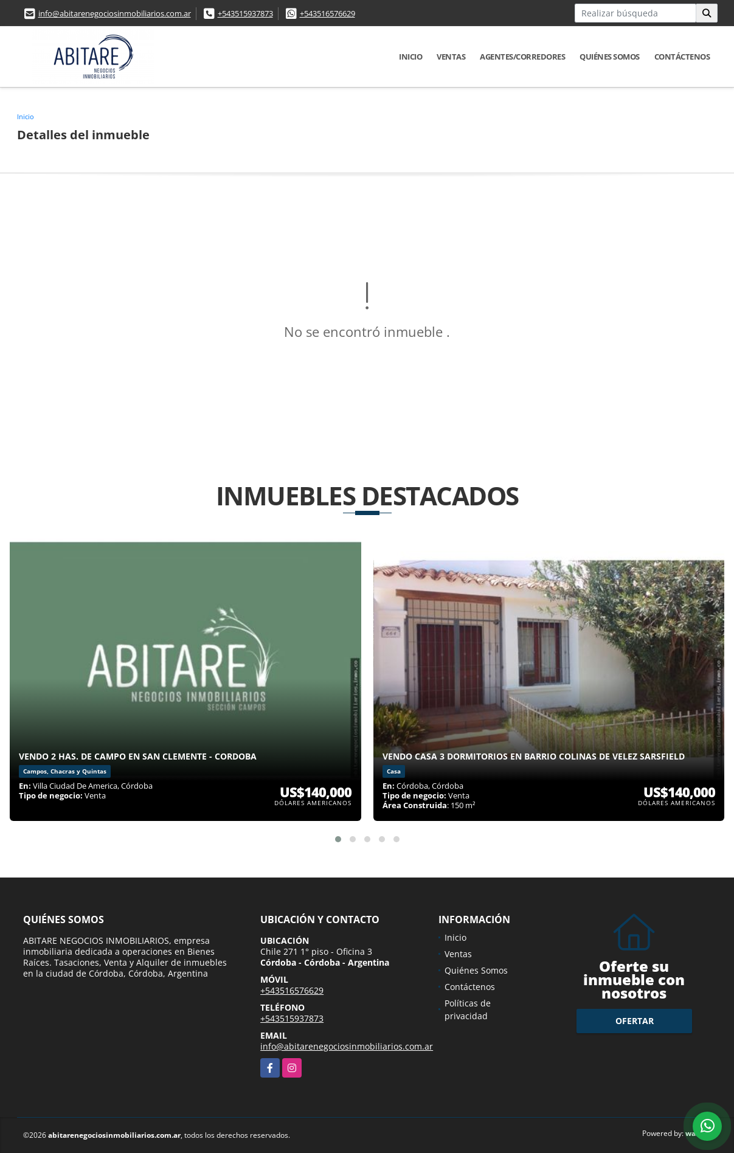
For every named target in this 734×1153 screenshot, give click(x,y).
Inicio (410, 56)
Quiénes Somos (610, 56)
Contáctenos (682, 56)
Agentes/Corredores (522, 56)
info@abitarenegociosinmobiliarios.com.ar (114, 13)
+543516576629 (327, 13)
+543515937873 (245, 13)
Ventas (451, 56)
